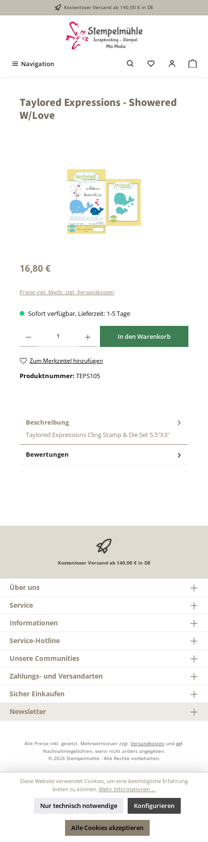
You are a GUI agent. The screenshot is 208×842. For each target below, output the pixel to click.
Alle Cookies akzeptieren (107, 827)
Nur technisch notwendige (78, 805)
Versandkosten (147, 743)
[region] (104, 201)
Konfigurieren (154, 805)
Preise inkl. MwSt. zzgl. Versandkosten (67, 292)
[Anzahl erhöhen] (88, 336)
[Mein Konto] (172, 64)
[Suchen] (130, 64)
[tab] (104, 429)
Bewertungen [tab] (104, 455)
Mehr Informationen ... (127, 789)
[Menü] (32, 64)
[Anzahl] (58, 336)
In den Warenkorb (144, 336)
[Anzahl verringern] (28, 336)
